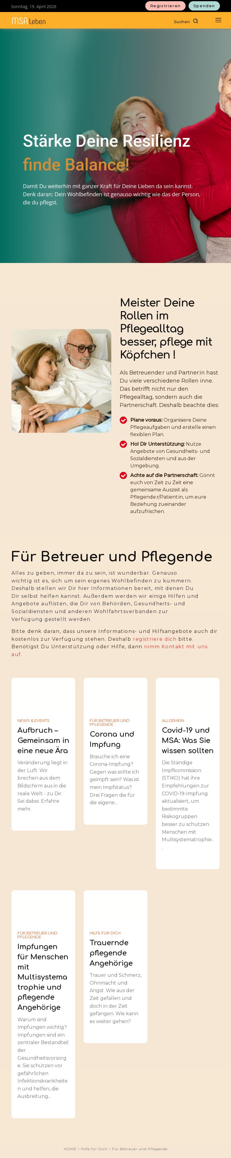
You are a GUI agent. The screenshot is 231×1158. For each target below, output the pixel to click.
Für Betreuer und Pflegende (110, 722)
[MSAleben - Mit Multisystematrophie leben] (28, 20)
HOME (70, 1149)
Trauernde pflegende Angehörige (111, 953)
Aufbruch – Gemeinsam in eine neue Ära (43, 740)
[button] (187, 21)
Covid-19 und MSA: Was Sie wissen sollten (188, 740)
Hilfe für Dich (105, 933)
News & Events (33, 721)
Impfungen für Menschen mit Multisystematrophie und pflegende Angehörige (42, 977)
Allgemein (173, 721)
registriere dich (155, 639)
